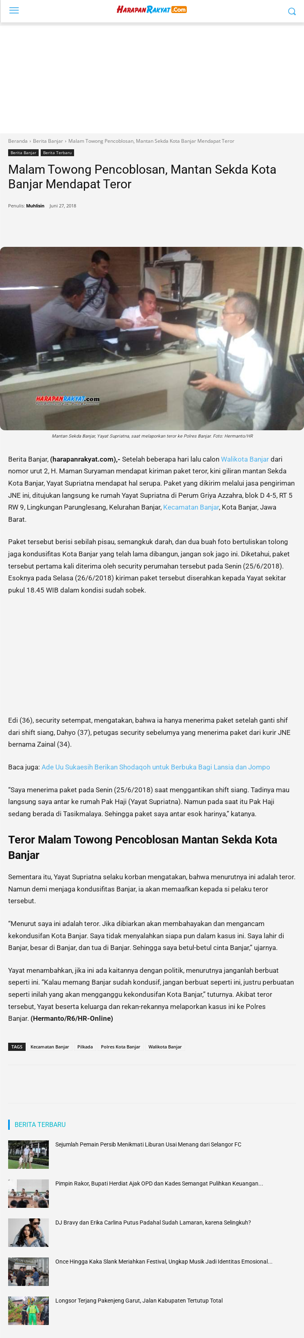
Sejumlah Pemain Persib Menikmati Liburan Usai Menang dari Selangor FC (148, 1144)
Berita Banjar (48, 140)
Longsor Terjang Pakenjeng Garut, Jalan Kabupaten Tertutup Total (139, 1300)
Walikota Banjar (245, 459)
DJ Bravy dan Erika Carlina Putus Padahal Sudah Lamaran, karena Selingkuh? (153, 1222)
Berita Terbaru (57, 152)
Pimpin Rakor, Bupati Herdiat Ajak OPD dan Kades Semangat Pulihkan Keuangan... (159, 1183)
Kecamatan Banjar (191, 507)
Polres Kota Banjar (120, 1047)
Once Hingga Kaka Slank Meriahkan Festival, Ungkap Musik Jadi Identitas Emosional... (164, 1261)
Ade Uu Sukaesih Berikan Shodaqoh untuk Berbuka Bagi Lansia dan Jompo (155, 767)
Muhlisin (35, 206)
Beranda (18, 140)
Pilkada (85, 1047)
